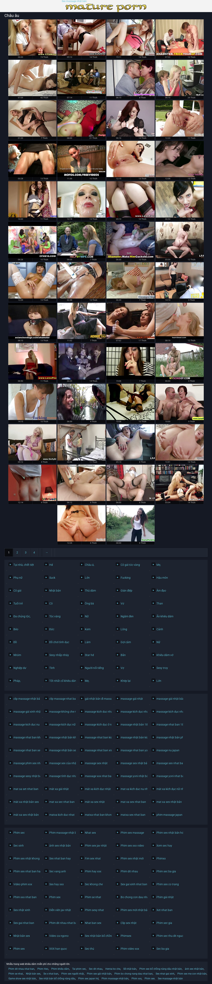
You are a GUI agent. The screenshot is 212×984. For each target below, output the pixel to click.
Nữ (87, 616)
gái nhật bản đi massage (97, 698)
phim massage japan (168, 814)
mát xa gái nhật (59, 789)
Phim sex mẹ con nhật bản (192, 973)
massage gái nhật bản (168, 698)
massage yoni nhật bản (133, 776)
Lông (124, 629)
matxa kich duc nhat (61, 814)
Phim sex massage (132, 832)
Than (159, 603)
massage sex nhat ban (168, 763)
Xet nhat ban (164, 910)
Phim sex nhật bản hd (168, 832)
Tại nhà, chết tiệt (23, 564)
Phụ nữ (18, 577)
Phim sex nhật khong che (25, 858)
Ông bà (89, 603)
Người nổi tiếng (94, 668)
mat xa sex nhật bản (168, 802)
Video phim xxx (22, 884)
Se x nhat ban (50, 973)
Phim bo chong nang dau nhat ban (133, 973)
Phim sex (55, 897)
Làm (88, 642)
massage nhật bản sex (61, 750)
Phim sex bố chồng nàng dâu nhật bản (160, 968)
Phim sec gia (164, 923)
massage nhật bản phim (168, 737)
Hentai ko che (112, 968)
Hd (51, 564)
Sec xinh (18, 845)
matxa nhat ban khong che (97, 814)
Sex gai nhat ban (23, 923)
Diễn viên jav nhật (60, 910)
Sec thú (89, 948)
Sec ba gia (162, 948)
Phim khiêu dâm (60, 968)
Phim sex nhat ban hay (25, 871)
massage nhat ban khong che (25, 737)
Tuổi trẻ (18, 603)
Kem (88, 629)
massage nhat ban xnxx (97, 750)
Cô (51, 603)
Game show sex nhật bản (22, 978)
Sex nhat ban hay (60, 858)
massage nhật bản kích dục (133, 737)
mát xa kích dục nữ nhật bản (168, 789)
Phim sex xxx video (132, 845)
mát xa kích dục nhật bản (97, 789)
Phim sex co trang (167, 884)
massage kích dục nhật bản (168, 711)
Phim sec (19, 832)
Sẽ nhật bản (129, 968)
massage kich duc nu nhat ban (25, 724)
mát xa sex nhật (95, 802)
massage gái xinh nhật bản (25, 711)
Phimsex (126, 935)
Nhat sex (90, 832)
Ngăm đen (127, 616)
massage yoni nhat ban (168, 776)
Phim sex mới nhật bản (133, 910)
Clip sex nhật (129, 923)
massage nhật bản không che (61, 737)
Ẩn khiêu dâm (164, 616)
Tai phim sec (79, 968)
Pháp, (17, 680)
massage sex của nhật (61, 763)
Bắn (123, 655)
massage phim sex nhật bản (25, 763)
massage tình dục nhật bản (61, 776)
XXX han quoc (58, 948)
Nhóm (17, 655)
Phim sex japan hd (88, 978)
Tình (52, 668)
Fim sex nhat (93, 858)
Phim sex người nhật (72, 973)
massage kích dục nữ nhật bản (61, 724)
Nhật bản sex (21, 935)
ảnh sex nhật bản (60, 845)
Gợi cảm (126, 642)
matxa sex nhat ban (133, 814)
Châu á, (89, 564)
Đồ (15, 642)
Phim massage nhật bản (61, 832)
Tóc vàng (55, 616)
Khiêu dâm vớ (164, 655)
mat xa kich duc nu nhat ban (133, 789)
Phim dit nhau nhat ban (61, 923)
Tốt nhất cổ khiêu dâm (61, 680)
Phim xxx (137, 978)
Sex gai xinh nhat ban (133, 884)
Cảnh (159, 629)
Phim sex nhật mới (132, 858)
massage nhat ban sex (25, 750)
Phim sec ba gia (166, 871)
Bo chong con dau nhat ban (133, 897)
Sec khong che (94, 884)
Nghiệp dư (19, 668)
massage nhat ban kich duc (97, 737)
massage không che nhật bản (61, 711)
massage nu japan (167, 750)
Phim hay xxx (93, 871)
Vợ (122, 603)
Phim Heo (42, 968)
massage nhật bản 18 (133, 724)
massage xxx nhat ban (97, 776)
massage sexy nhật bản (25, 776)
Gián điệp (126, 590)
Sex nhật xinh (21, 910)
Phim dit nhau (129, 871)
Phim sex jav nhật (96, 845)
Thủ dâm (90, 590)
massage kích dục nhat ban (133, 711)
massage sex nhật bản (133, 763)
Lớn (87, 577)
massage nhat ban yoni (133, 750)
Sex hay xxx (56, 884)
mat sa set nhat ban (25, 789)
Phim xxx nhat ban (25, 897)
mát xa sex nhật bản (25, 814)
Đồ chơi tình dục (59, 642)
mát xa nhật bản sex (25, 802)
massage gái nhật (132, 698)
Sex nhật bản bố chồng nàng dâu (97, 935)
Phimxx (161, 858)
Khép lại (126, 680)
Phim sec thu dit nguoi (168, 935)
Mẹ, (158, 564)
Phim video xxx (130, 948)
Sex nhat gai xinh (165, 973)
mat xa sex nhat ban (133, 802)
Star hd (89, 655)
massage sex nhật (96, 763)
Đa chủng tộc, (22, 616)
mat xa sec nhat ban (61, 802)
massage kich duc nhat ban (97, 711)
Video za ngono (59, 935)
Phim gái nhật (165, 897)
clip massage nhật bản (25, 698)
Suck (52, 577)
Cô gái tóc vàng (130, 564)
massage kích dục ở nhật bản (97, 724)
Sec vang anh (57, 871)
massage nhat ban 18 (168, 724)
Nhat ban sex (93, 923)
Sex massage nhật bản (74, 1)
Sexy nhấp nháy (59, 655)
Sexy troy (162, 668)
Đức (51, 629)
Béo (15, 629)
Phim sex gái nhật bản (99, 973)
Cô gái (17, 590)
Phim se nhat (93, 897)
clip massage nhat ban (61, 698)
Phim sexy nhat (94, 910)
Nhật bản (55, 590)
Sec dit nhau (95, 968)
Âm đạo (161, 590)
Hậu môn (162, 577)
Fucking (126, 577)
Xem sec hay (164, 845)
